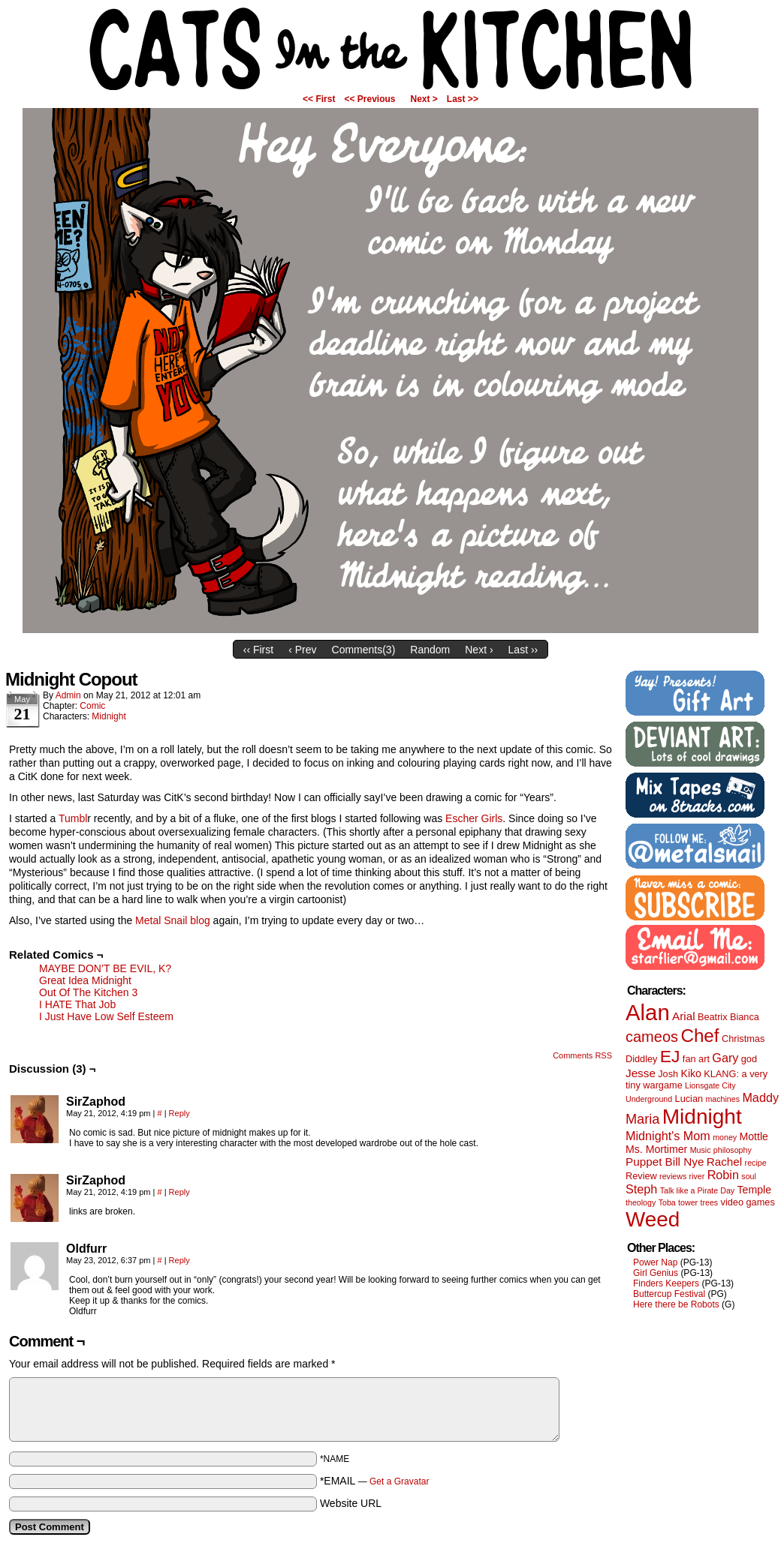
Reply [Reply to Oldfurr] (179, 1260)
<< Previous (369, 99)
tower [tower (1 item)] (688, 1202)
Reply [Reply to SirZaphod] (179, 1113)
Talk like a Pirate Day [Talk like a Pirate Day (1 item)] (697, 1190)
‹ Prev (302, 650)
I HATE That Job (77, 1004)
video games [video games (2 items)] (748, 1202)
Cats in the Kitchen (390, 49)
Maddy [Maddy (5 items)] (760, 1097)
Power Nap (655, 1262)
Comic (92, 706)
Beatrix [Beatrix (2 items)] (713, 1016)
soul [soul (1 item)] (748, 1176)
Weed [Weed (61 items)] (653, 1219)
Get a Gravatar (399, 1481)
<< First (319, 99)
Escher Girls (473, 818)
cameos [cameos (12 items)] (652, 1036)
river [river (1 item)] (697, 1176)
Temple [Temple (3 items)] (754, 1190)
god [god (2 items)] (749, 1058)
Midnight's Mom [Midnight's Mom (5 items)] (668, 1135)
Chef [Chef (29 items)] (699, 1035)
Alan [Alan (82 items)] (648, 1012)
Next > (424, 99)
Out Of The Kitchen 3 (88, 992)
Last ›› (523, 650)
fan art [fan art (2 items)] (696, 1058)
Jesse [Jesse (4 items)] (641, 1073)
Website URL (350, 1503)
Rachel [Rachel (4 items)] (725, 1161)
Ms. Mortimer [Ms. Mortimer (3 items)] (656, 1149)
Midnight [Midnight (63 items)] (702, 1116)
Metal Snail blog (172, 920)
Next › (479, 650)
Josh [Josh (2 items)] (668, 1073)
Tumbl (73, 818)
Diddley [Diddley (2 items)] (641, 1058)
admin (68, 695)
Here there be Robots (676, 1304)
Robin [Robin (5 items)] (723, 1174)
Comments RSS (582, 1055)
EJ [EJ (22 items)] (670, 1056)
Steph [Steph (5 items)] (641, 1189)
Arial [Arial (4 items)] (683, 1016)
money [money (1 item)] (725, 1137)
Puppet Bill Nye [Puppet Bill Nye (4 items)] (665, 1161)
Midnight (108, 716)
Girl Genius (655, 1273)
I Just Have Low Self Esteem (106, 1016)
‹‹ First (258, 650)
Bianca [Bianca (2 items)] (744, 1016)
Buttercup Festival (669, 1294)
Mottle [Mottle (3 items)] (754, 1136)
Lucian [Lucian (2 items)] (689, 1098)
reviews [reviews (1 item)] (672, 1176)
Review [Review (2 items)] (641, 1175)
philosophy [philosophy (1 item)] (732, 1149)
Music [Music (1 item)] (700, 1149)
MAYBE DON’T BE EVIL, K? (105, 968)
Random (430, 650)
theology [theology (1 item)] (641, 1202)
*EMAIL (375, 1481)
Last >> (462, 99)
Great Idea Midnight (85, 980)
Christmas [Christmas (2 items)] (743, 1038)
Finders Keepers (666, 1283)
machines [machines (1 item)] (722, 1098)
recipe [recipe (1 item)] (756, 1162)
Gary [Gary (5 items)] (725, 1057)
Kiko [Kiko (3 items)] (690, 1073)
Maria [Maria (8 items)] (642, 1119)
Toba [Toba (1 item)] (667, 1202)
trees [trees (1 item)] (710, 1202)
